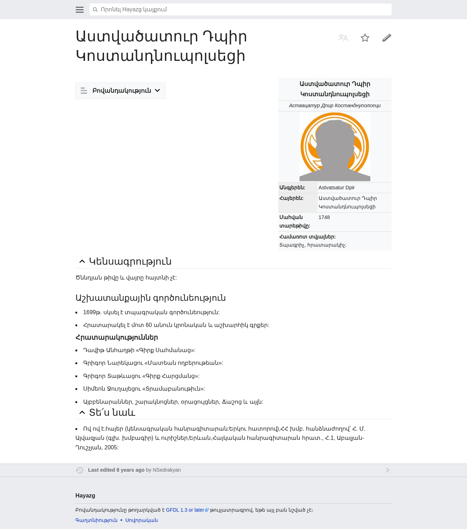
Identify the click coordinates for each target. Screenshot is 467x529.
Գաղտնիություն (96, 520)
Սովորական (141, 520)
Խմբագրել (387, 37)
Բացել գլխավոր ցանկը (80, 9)
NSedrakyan (167, 470)
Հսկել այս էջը (365, 37)
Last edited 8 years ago (116, 470)
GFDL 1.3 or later (185, 510)
